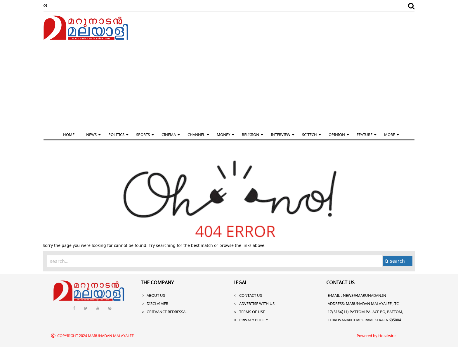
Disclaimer (157, 303)
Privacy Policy (253, 319)
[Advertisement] (229, 85)
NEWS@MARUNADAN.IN (364, 295)
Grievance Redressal (167, 311)
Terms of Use (252, 311)
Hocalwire (386, 335)
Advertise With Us (257, 303)
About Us (156, 295)
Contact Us (250, 295)
